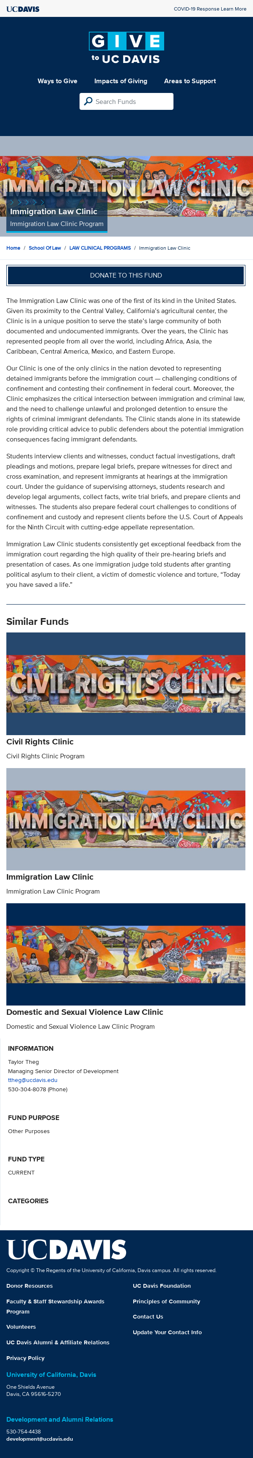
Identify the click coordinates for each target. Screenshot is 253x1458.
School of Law (45, 247)
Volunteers (21, 1326)
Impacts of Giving (120, 81)
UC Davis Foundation (162, 1285)
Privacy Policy (25, 1358)
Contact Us (148, 1316)
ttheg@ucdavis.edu (33, 1079)
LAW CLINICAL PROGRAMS (100, 247)
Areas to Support (190, 81)
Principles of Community (166, 1301)
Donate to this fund (126, 275)
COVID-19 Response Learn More (210, 8)
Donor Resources (29, 1285)
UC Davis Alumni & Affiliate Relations (58, 1342)
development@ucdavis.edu (39, 1439)
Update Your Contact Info (167, 1332)
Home (13, 247)
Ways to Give (57, 81)
